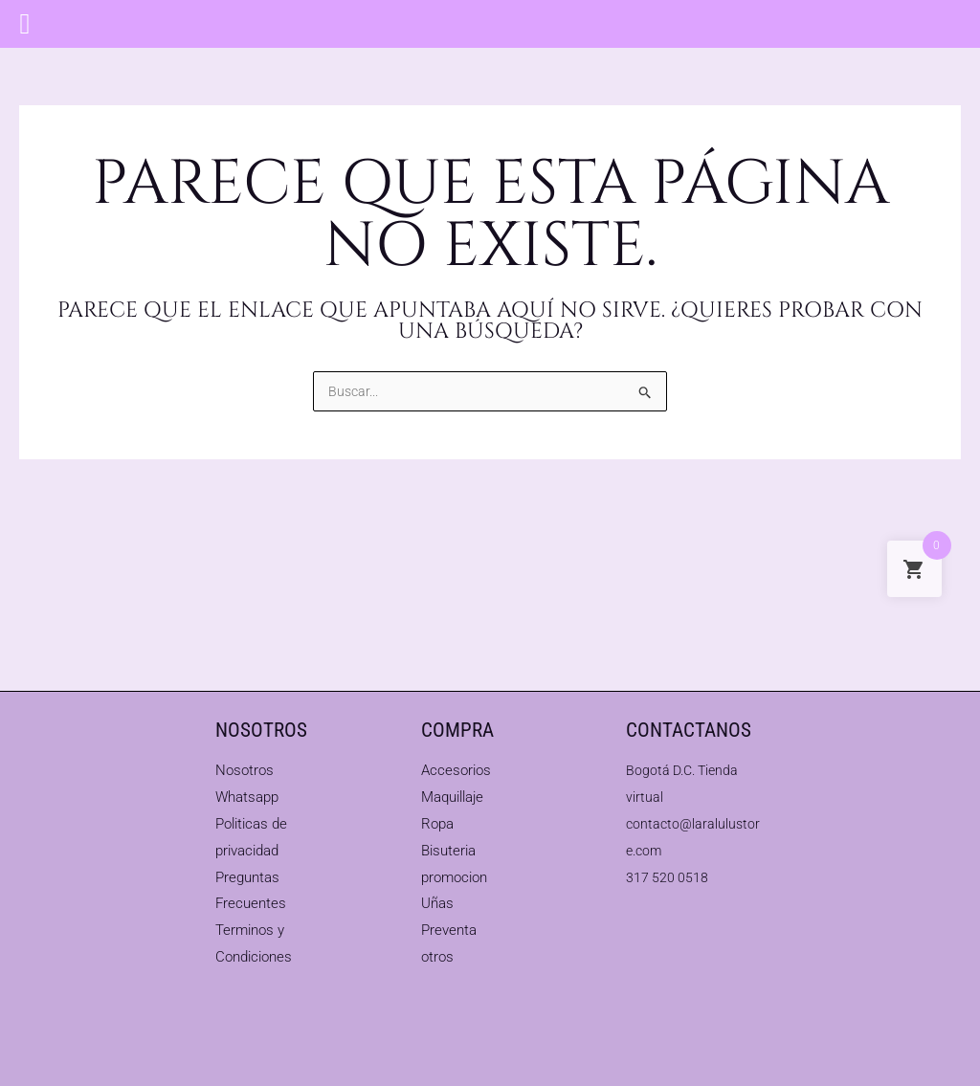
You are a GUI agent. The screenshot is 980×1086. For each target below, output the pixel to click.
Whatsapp (246, 797)
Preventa (449, 930)
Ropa (437, 823)
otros (437, 956)
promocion (454, 877)
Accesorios (456, 770)
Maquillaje (452, 797)
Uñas (437, 903)
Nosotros (244, 770)
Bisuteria (448, 850)
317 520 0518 (668, 877)
